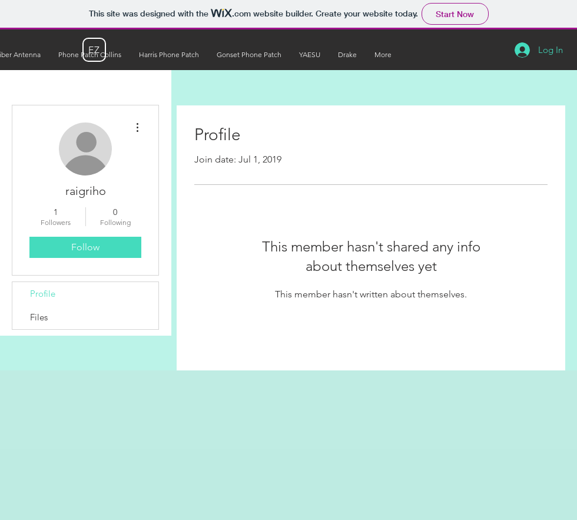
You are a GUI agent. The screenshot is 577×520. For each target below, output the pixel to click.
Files (39, 317)
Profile (42, 293)
